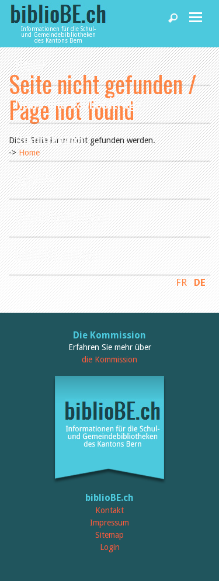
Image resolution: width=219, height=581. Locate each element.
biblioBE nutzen (57, 254)
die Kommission (109, 359)
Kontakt (109, 510)
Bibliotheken (49, 140)
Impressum (109, 522)
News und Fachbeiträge (78, 102)
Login (110, 547)
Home (30, 64)
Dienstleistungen (61, 216)
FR (181, 282)
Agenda (35, 178)
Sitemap (109, 535)
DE (200, 282)
